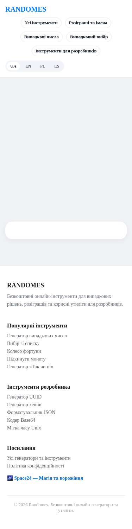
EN (28, 66)
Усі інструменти (41, 22)
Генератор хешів (24, 404)
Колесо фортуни (24, 351)
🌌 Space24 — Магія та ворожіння (45, 478)
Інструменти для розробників (66, 50)
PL (42, 66)
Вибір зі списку (23, 343)
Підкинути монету (26, 359)
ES (56, 66)
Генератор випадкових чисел (37, 335)
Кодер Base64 (21, 420)
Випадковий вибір (89, 36)
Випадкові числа (41, 36)
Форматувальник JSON (31, 412)
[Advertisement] (66, 147)
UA (13, 66)
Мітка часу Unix (24, 428)
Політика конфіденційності (35, 466)
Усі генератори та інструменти (39, 458)
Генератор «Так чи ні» (30, 366)
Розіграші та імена (88, 22)
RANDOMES (25, 9)
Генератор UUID (24, 397)
